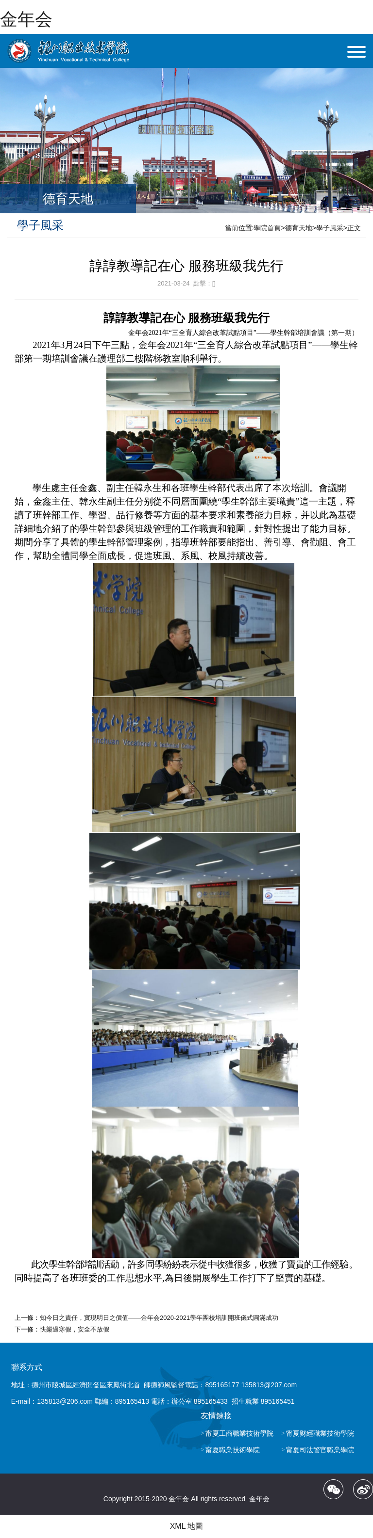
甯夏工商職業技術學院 (239, 1433)
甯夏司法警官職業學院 (320, 1450)
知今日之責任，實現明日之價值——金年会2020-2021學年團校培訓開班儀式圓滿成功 (159, 1317)
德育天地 (298, 228)
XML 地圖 (186, 1526)
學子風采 (329, 228)
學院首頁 (267, 228)
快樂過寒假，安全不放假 (74, 1329)
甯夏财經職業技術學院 (320, 1433)
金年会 (26, 19)
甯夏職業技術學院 (232, 1450)
